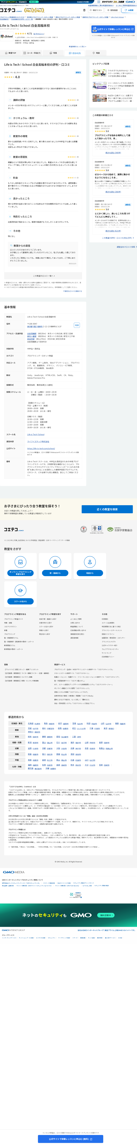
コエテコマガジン (10, 626)
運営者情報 (74, 638)
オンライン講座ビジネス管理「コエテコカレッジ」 (72, 688)
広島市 (78, 760)
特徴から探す (44, 630)
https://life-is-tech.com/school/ (41, 448)
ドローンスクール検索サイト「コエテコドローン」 (72, 673)
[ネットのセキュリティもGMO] (20, 2)
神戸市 (78, 748)
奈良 (86, 748)
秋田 (88, 723)
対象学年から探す (45, 623)
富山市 (49, 743)
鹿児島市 (38, 768)
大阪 (58, 748)
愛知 (58, 736)
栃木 (44, 728)
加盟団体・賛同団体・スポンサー (113, 638)
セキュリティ (52, 938)
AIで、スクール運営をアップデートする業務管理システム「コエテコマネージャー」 (83, 684)
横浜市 (37, 732)
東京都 (30, 326)
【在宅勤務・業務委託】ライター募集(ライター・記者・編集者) (26, 673)
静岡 (44, 736)
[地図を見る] (77, 325)
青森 (46, 723)
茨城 (30, 728)
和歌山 (102, 748)
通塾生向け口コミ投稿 (126, 247)
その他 (120, 938)
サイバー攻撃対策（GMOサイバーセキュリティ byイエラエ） (34, 886)
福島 (117, 723)
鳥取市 (35, 760)
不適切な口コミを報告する (72, 291)
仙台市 (80, 724)
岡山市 (64, 760)
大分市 (92, 765)
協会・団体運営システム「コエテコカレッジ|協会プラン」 (74, 703)
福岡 (30, 765)
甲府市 (92, 743)
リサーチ (75, 938)
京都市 (49, 748)
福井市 (78, 743)
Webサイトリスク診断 (64, 883)
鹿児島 (30, 768)
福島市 (122, 724)
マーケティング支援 (64, 938)
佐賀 (44, 765)
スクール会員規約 (108, 623)
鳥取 (30, 760)
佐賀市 (49, 765)
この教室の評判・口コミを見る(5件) (117, 238)
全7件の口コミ (39, 34)
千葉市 (97, 728)
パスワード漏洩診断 (49, 883)
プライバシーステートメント (112, 630)
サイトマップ (106, 653)
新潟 (30, 742)
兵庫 (72, 748)
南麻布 (40, 326)
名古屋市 (65, 737)
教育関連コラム (9, 645)
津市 (79, 737)
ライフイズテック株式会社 (38, 441)
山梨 (86, 742)
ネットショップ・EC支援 (26, 938)
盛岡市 (65, 724)
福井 (72, 742)
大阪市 (64, 748)
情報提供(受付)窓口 (77, 634)
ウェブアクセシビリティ (110, 649)
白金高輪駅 (31, 333)
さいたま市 (81, 728)
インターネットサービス (9, 938)
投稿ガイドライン (108, 634)
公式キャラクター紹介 (109, 645)
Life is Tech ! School (35, 434)
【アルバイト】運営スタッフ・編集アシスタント (21, 669)
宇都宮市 (50, 728)
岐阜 (30, 736)
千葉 (91, 728)
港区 (35, 326)
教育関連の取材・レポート (13, 649)
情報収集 (82, 938)
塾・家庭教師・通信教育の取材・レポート (19, 641)
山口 (86, 760)
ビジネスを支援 (40, 938)
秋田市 (94, 724)
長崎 (58, 765)
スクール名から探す (46, 626)
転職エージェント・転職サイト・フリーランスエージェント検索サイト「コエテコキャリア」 (87, 677)
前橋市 (65, 728)
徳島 (30, 754)
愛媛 (58, 754)
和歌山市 (109, 748)
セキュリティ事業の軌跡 (101, 885)
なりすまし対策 (87, 886)
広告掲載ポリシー (108, 657)
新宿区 (111, 728)
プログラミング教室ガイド (13, 619)
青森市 (51, 724)
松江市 (49, 760)
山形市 (108, 724)
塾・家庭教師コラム (11, 638)
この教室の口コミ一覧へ (43, 275)
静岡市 (49, 737)
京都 (44, 748)
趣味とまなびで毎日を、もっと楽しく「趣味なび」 (72, 699)
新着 (5, 630)
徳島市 (35, 754)
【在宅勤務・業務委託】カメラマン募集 (18, 677)
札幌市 (37, 724)
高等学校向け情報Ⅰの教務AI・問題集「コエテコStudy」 (74, 696)
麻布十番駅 (31, 336)
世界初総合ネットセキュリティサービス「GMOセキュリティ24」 (21, 883)
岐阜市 (35, 737)
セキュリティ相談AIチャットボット (83, 883)
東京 (105, 728)
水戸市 (35, 728)
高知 (72, 754)
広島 (72, 760)
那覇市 (53, 768)
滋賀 (30, 748)
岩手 (60, 723)
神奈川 (30, 731)
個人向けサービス (110, 938)
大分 (86, 765)
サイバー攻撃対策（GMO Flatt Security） (67, 886)
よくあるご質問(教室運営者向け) (126, 5)
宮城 (74, 723)
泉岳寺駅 (31, 339)
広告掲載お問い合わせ (78, 630)
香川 (44, 754)
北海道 (30, 723)
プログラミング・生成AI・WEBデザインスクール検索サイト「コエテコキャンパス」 (84, 669)
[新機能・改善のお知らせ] (84, 10)
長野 (101, 742)
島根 (44, 760)
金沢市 (64, 743)
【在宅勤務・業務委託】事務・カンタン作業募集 (21, 681)
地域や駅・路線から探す (47, 619)
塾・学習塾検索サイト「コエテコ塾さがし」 (70, 681)
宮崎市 (106, 765)
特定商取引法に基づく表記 (111, 626)
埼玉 (74, 728)
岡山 (58, 760)
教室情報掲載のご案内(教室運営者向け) (101, 5)
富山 (44, 742)
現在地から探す (44, 634)
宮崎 (101, 765)
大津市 (35, 748)
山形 (103, 723)
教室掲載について (76, 626)
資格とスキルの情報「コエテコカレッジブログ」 (71, 692)
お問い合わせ (75, 623)
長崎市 (64, 765)
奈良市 (92, 748)
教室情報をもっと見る (77, 46)
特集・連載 (8, 623)
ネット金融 (91, 938)
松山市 (64, 754)
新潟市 (35, 743)
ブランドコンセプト (109, 641)
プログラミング (9, 634)
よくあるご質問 (75, 619)
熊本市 (78, 765)
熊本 (72, 765)
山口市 (92, 760)
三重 (74, 736)
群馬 (60, 728)
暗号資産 (99, 938)
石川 (58, 742)
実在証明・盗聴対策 (8, 886)
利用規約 (105, 619)
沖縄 (47, 768)
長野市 (106, 743)
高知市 (78, 754)
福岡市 (35, 765)
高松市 (49, 754)
